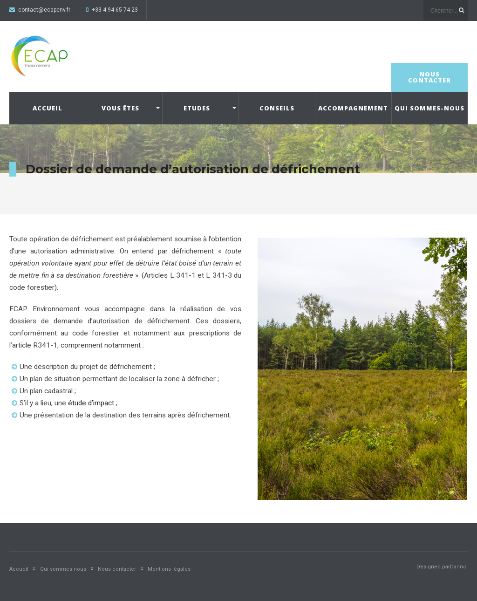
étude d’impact (91, 403)
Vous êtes (120, 108)
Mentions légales (169, 569)
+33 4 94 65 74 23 (115, 10)
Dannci (459, 567)
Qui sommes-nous (429, 108)
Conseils (276, 108)
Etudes (197, 108)
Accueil (47, 108)
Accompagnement (353, 108)
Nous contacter (429, 77)
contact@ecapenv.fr (44, 10)
